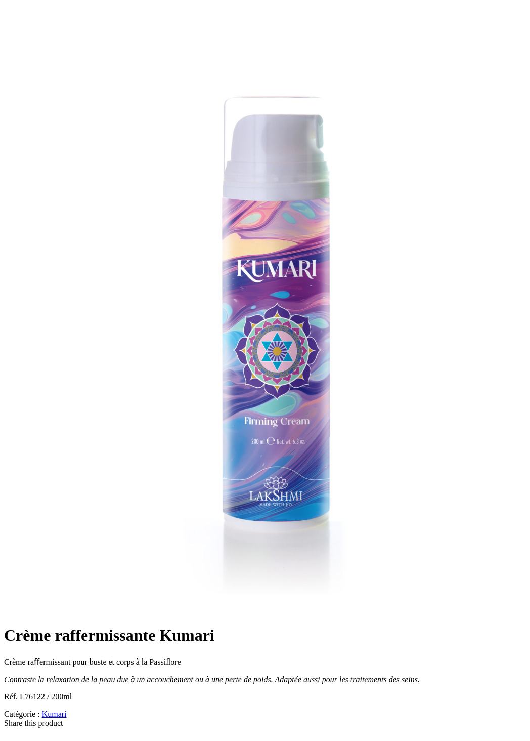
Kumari (54, 714)
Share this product (33, 723)
